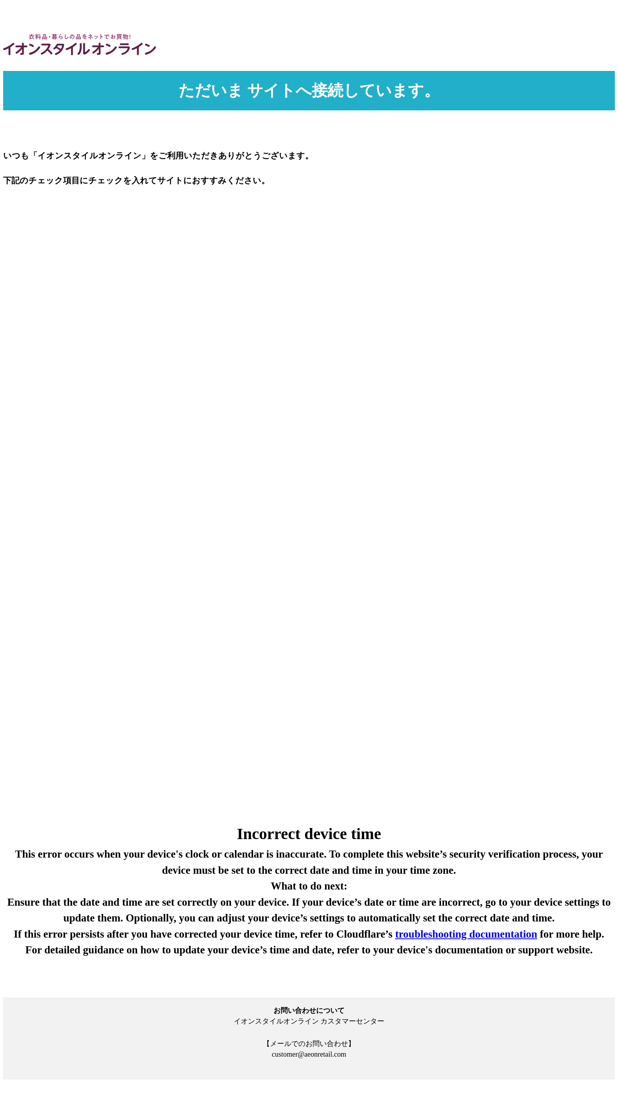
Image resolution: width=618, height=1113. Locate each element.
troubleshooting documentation (466, 934)
